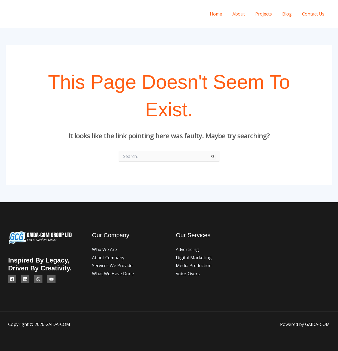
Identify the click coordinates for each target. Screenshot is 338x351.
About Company (108, 258)
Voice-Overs (188, 274)
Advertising (187, 249)
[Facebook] (12, 279)
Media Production (194, 265)
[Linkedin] (25, 279)
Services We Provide (112, 265)
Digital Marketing (194, 258)
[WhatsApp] (38, 279)
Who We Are (104, 249)
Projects (267, 14)
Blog (289, 14)
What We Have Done (113, 274)
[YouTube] (51, 279)
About (244, 14)
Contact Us (314, 14)
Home (223, 14)
